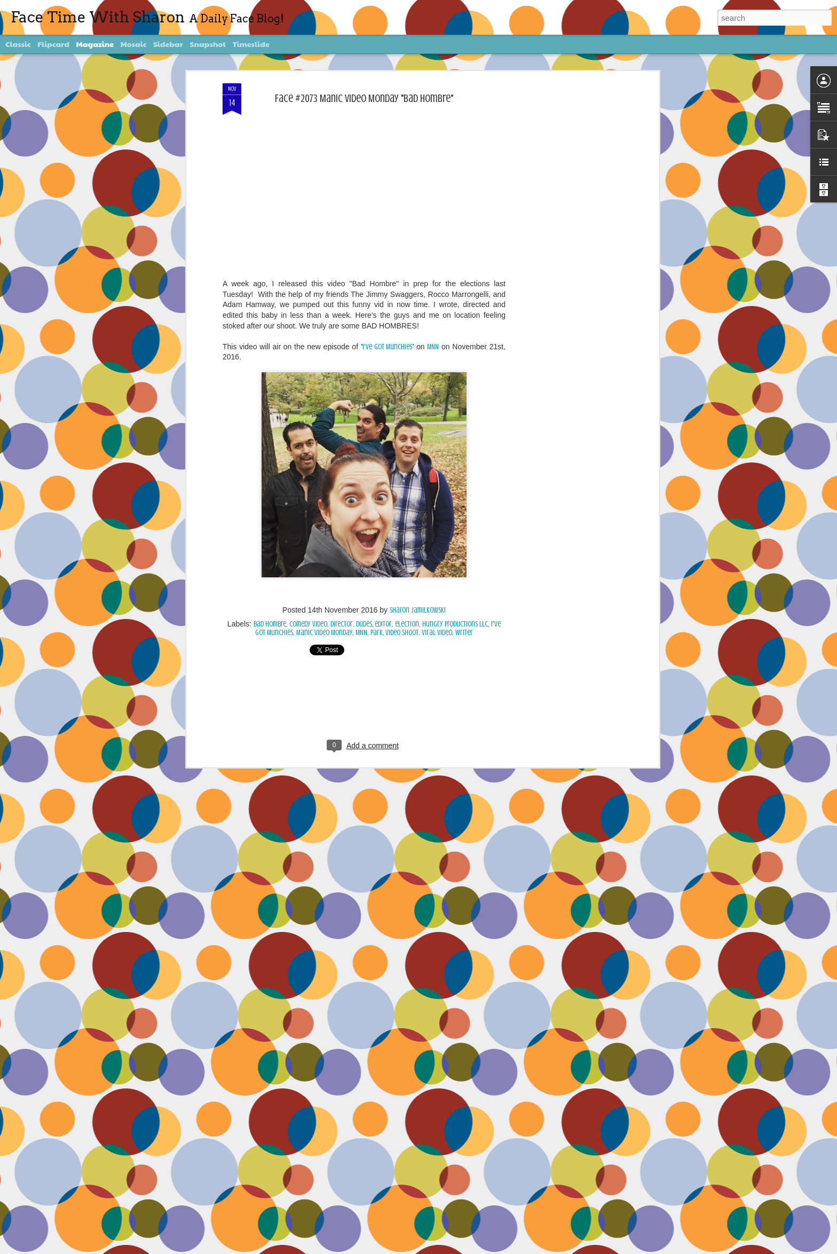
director (341, 624)
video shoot (401, 632)
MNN (433, 346)
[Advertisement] (564, 251)
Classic (18, 43)
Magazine (95, 43)
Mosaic (134, 43)
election (407, 624)
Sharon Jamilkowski (418, 610)
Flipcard (53, 43)
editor (383, 624)
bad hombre (270, 624)
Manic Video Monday (324, 632)
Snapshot (208, 43)
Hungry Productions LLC (455, 624)
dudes (364, 624)
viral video (437, 632)
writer (464, 632)
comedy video (308, 624)
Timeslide (251, 43)
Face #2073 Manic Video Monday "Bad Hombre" (364, 98)
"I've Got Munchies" (387, 346)
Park (376, 632)
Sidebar (168, 43)
